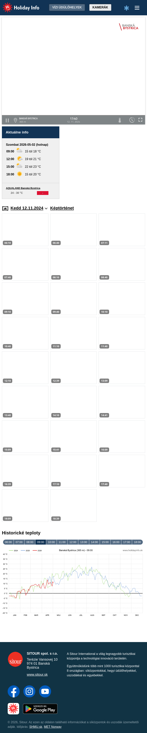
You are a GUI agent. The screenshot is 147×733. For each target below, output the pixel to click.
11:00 (62, 542)
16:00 (116, 542)
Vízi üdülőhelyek (67, 7)
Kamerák (100, 7)
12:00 (72, 542)
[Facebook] (14, 691)
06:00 (8, 542)
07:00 (19, 542)
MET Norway (52, 726)
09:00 (40, 542)
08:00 (29, 542)
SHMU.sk (35, 726)
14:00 (94, 542)
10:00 (51, 542)
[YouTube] (45, 691)
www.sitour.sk (37, 675)
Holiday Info (17, 5)
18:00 (137, 542)
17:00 (126, 542)
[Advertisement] (104, 162)
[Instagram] (29, 691)
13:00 (83, 542)
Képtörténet (62, 208)
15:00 (105, 542)
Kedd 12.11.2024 (29, 208)
